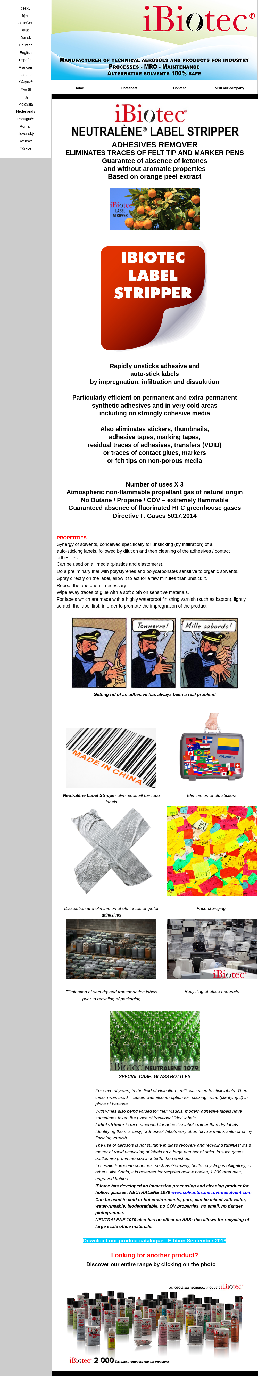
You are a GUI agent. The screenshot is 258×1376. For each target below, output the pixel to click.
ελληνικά (26, 82)
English (26, 53)
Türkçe (25, 148)
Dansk (25, 38)
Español (25, 60)
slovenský (26, 134)
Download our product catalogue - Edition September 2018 (155, 1240)
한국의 (25, 89)
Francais (26, 67)
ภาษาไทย (25, 23)
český (25, 8)
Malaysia (25, 104)
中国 (25, 30)
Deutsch (25, 45)
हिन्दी (25, 16)
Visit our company (229, 88)
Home (79, 88)
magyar (26, 97)
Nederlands (25, 111)
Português (25, 119)
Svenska (26, 141)
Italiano (25, 74)
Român (25, 126)
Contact (179, 88)
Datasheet (129, 88)
